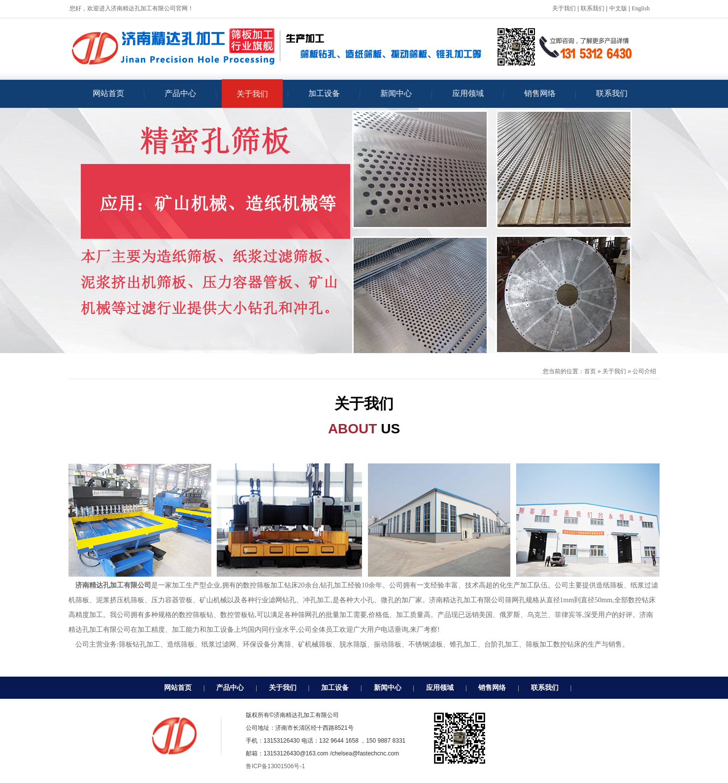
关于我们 (564, 8)
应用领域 (440, 687)
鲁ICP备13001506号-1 (275, 766)
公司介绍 (644, 371)
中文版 (618, 8)
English (640, 8)
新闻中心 (387, 687)
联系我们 (592, 8)
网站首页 (178, 687)
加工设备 (335, 687)
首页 (590, 371)
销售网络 (492, 687)
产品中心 (230, 687)
